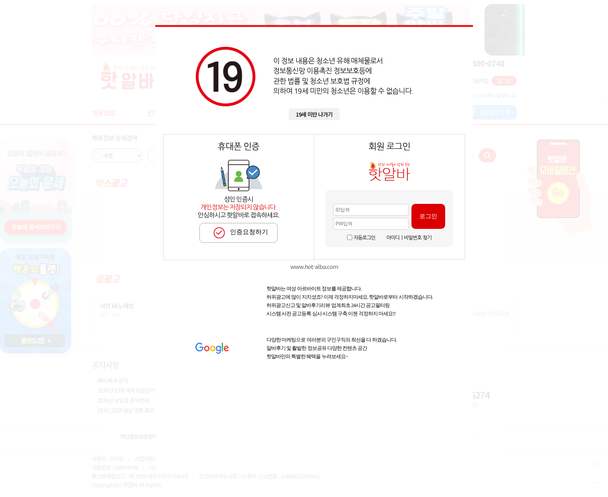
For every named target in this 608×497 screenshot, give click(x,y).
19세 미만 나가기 (314, 114)
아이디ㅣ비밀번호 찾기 (408, 237)
